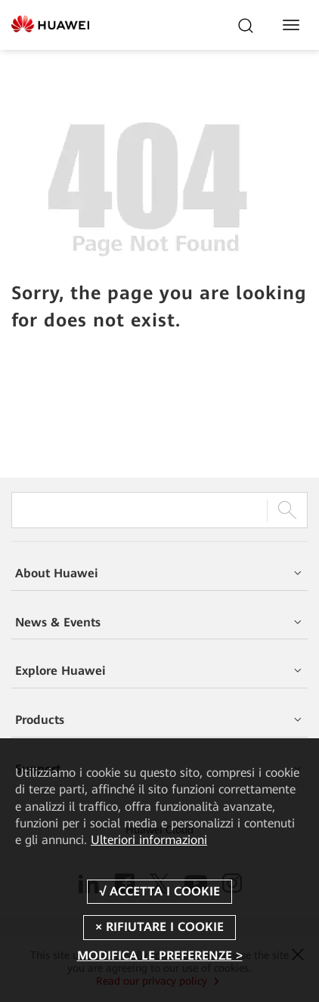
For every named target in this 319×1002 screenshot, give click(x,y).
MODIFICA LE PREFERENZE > (160, 955)
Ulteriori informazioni (149, 840)
